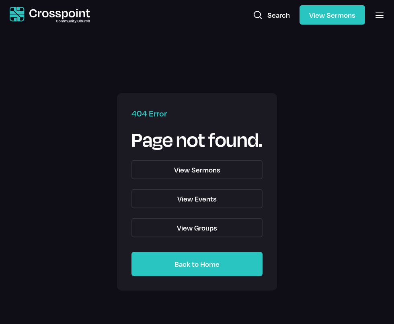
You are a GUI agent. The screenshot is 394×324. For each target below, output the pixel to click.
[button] (377, 15)
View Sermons (332, 14)
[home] (50, 15)
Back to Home (197, 264)
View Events (197, 198)
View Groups (197, 227)
